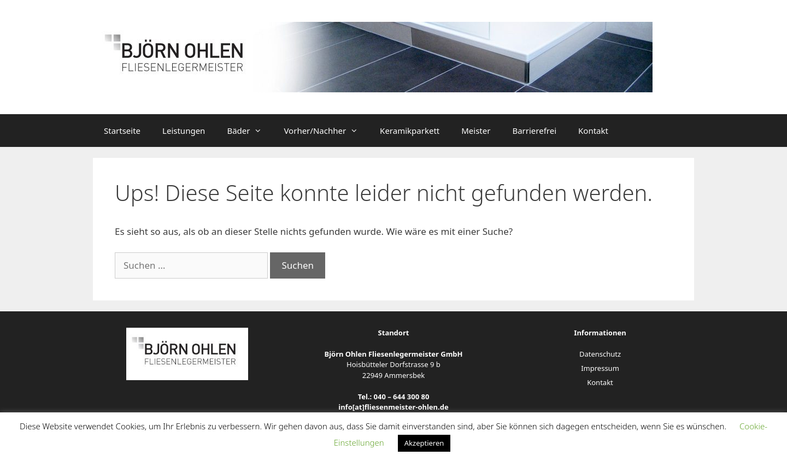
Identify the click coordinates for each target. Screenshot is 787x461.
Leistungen (183, 130)
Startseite (122, 130)
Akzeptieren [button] (424, 443)
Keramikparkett (409, 130)
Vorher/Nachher (326, 130)
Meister (475, 130)
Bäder (250, 130)
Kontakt (593, 130)
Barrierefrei (534, 130)
